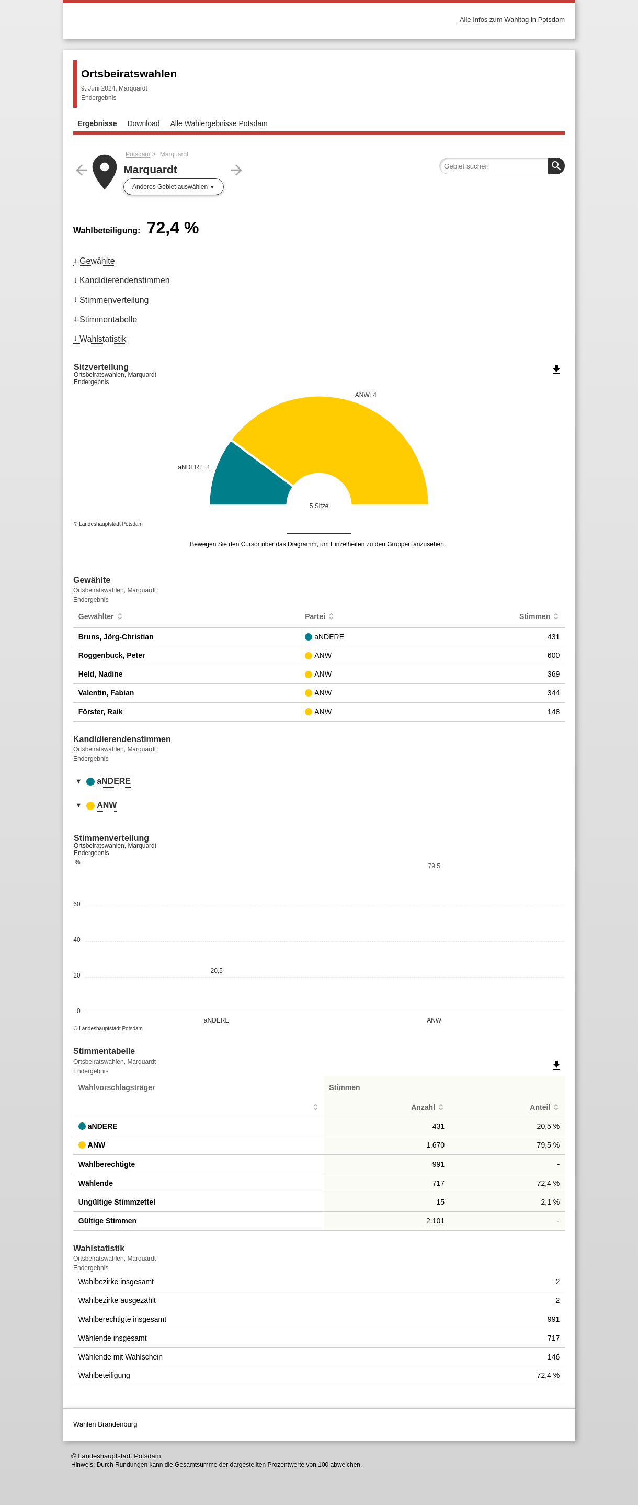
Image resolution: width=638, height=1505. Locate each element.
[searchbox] (502, 166)
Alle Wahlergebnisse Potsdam (219, 123)
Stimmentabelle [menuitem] (108, 319)
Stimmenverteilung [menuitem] (114, 300)
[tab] (319, 782)
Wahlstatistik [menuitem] (102, 338)
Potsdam (138, 154)
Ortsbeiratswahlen (129, 74)
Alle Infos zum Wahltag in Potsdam (512, 20)
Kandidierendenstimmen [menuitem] (124, 280)
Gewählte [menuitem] (97, 260)
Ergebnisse (97, 123)
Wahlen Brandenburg (105, 1424)
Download (143, 123)
